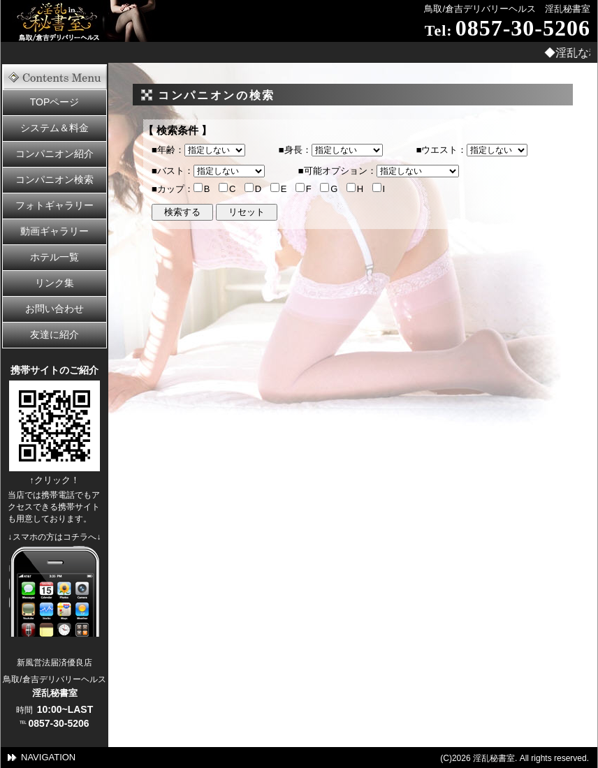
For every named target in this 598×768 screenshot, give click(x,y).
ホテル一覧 (54, 257)
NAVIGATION (48, 757)
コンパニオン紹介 (54, 153)
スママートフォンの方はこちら (54, 591)
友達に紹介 (54, 334)
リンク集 (54, 282)
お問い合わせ (54, 308)
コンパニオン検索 (54, 179)
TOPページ (55, 102)
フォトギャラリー (54, 205)
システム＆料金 (54, 127)
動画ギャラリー (54, 231)
